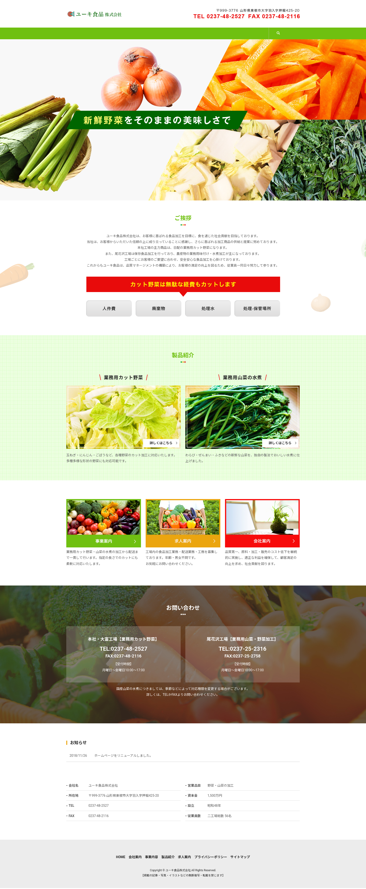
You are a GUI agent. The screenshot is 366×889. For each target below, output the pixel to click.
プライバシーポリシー (210, 858)
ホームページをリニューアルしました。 (123, 757)
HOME (84, 34)
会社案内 (124, 34)
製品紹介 (210, 34)
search (286, 36)
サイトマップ (240, 858)
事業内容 (167, 34)
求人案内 (253, 34)
